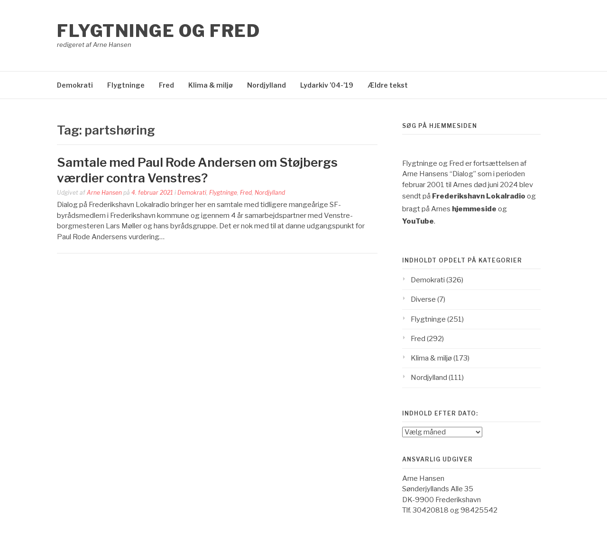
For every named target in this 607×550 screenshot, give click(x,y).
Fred (166, 85)
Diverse (423, 299)
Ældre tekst (388, 85)
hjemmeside (474, 209)
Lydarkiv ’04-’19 (326, 85)
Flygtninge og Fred (158, 30)
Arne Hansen (104, 192)
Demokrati (75, 85)
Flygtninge (126, 85)
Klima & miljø (210, 85)
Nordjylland (266, 85)
